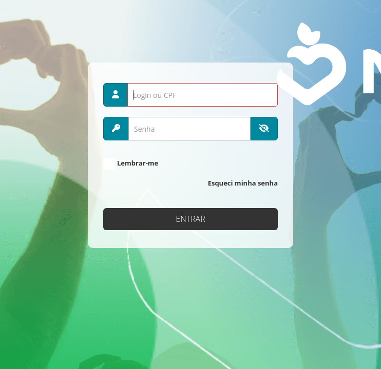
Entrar (190, 218)
